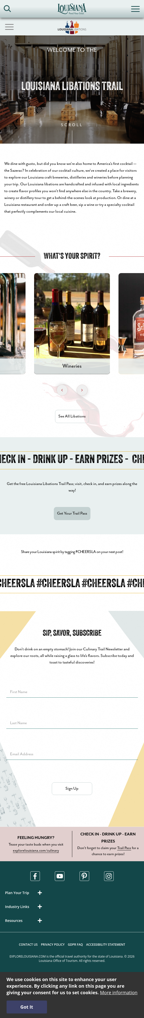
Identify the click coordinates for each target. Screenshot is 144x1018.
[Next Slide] (82, 390)
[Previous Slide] (62, 390)
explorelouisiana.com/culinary (36, 850)
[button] (24, 892)
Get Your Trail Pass (72, 513)
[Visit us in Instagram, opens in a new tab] (109, 876)
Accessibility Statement (105, 944)
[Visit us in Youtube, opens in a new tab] (59, 876)
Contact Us (28, 944)
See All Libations (72, 416)
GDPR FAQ (75, 944)
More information (118, 992)
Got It (26, 1007)
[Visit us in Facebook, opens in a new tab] (35, 876)
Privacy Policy (53, 944)
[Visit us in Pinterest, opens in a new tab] (84, 876)
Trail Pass (124, 848)
